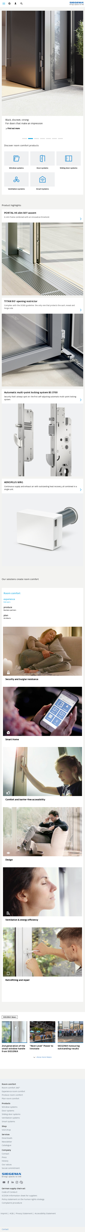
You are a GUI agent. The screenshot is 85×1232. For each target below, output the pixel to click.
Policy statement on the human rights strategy (23, 1199)
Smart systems (8, 1122)
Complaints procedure (12, 1203)
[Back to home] (76, 3)
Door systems (8, 1111)
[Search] (21, 3)
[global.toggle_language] (9, 3)
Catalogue (6, 1145)
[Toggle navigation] (3, 3)
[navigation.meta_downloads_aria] (15, 3)
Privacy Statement (24, 1214)
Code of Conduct (9, 1192)
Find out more (13, 128)
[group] (42, 71)
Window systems (9, 1107)
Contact (5, 1154)
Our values (7, 1165)
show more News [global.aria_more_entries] (42, 1057)
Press (4, 1157)
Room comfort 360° (11, 1088)
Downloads (7, 1138)
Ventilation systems (11, 1118)
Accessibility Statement (45, 1214)
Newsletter (7, 1142)
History (5, 1161)
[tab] (42, 600)
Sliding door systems (11, 1114)
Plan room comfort (10, 1099)
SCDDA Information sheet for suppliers (19, 1196)
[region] (42, 76)
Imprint (4, 1214)
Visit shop (6, 1130)
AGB (12, 1214)
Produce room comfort (12, 1095)
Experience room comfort (13, 1092)
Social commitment (11, 1168)
